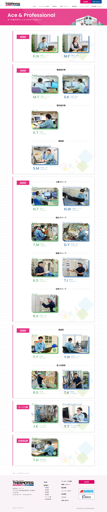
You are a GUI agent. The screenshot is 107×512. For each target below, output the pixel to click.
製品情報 (74, 6)
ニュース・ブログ (84, 6)
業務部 (47, 488)
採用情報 (85, 2)
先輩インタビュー (64, 6)
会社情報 (63, 494)
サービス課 (48, 497)
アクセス (63, 497)
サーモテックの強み (44, 6)
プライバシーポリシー (18, 508)
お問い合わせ (96, 2)
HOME (34, 6)
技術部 (47, 490)
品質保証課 (48, 499)
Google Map (16, 492)
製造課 (47, 492)
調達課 (47, 495)
